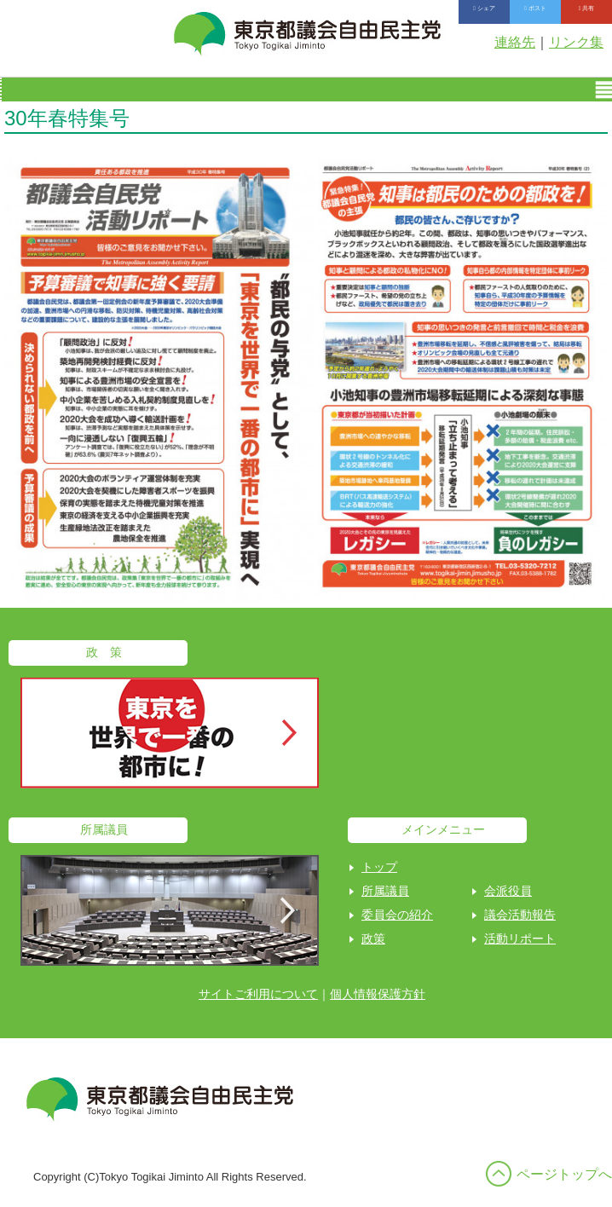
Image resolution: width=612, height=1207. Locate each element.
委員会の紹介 (397, 914)
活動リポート (520, 938)
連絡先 (514, 42)
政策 (373, 938)
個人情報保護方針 (377, 994)
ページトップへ (564, 1174)
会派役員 (508, 891)
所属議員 (385, 891)
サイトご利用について (258, 994)
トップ (379, 867)
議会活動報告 (520, 914)
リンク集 (576, 42)
